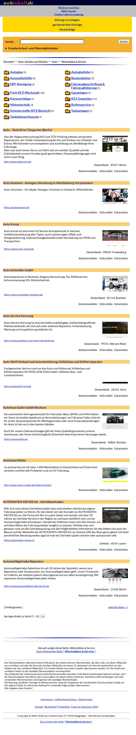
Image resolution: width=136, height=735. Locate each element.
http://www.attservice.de (17, 161)
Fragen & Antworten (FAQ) (84, 706)
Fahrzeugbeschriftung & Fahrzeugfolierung (88, 86)
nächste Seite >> (118, 607)
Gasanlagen (79, 92)
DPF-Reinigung (20, 84)
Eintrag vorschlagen (67, 19)
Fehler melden (106, 171)
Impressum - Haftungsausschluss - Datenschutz (66, 699)
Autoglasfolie (80, 72)
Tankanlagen (80, 111)
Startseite (8, 61)
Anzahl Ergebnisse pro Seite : (67, 48)
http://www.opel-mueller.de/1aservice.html (27, 485)
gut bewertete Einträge (67, 24)
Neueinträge (67, 29)
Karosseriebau (20, 99)
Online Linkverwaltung (68, 14)
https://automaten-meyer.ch (19, 540)
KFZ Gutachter (81, 99)
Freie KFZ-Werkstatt (25, 92)
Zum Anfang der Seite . (66, 651)
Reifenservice (81, 105)
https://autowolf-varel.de (17, 386)
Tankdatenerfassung (24, 117)
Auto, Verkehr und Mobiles (33, 61)
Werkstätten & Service (74, 61)
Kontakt (39, 706)
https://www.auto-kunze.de (19, 248)
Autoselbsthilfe (21, 78)
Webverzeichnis (68, 7)
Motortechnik (20, 105)
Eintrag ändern (121, 171)
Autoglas (16, 72)
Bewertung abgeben (88, 171)
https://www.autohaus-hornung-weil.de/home (29, 340)
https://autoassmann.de (16, 207)
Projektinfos (64, 706)
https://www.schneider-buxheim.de (23, 294)
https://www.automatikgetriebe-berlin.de (26, 586)
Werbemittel (50, 706)
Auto (54, 61)
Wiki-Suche (68, 11)
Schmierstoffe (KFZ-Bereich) (30, 111)
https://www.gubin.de (16, 439)
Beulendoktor (81, 78)
